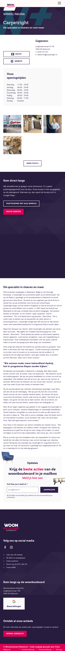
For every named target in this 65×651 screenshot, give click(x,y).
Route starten (13, 212)
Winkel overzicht (15, 634)
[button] (59, 3)
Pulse (57, 647)
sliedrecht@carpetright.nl (47, 55)
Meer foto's (32, 163)
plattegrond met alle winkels (21, 204)
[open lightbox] (12, 124)
